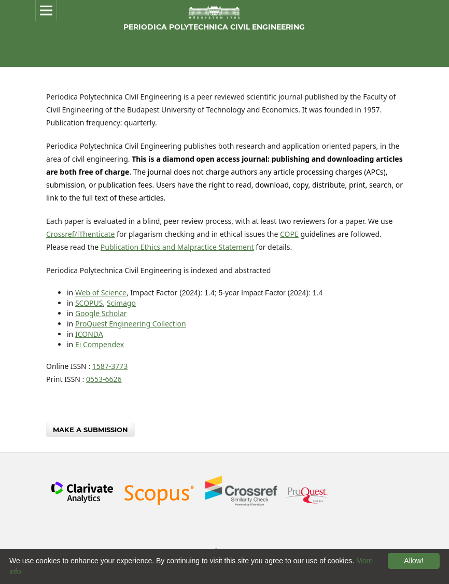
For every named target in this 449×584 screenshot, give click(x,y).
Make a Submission (90, 429)
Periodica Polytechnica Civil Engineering (214, 27)
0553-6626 (104, 379)
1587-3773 (110, 366)
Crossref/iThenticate (80, 234)
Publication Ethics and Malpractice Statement (177, 247)
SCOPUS (89, 303)
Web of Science (101, 292)
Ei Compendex (99, 344)
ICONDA (89, 334)
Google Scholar (101, 313)
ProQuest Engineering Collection (130, 324)
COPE (289, 234)
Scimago (121, 303)
